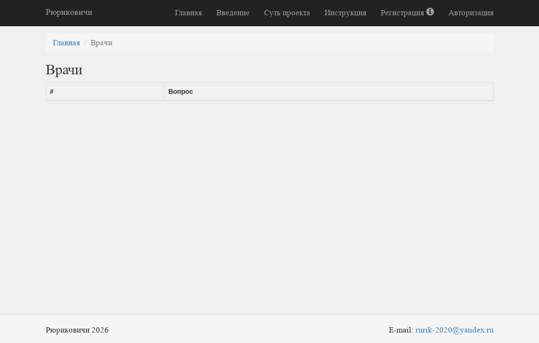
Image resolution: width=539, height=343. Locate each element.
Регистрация (407, 12)
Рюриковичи (69, 12)
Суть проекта (287, 12)
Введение (233, 12)
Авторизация (471, 12)
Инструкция (345, 12)
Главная (188, 12)
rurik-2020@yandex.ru (455, 329)
